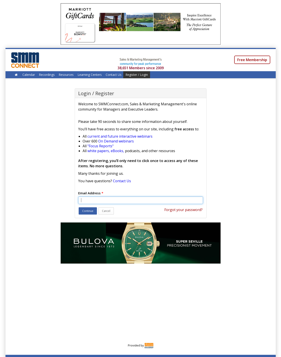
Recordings (47, 75)
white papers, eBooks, (105, 150)
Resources (66, 75)
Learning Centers (90, 75)
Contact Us (113, 75)
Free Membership (252, 59)
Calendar (28, 75)
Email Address (90, 193)
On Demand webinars (116, 141)
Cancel (106, 211)
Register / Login (136, 75)
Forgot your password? (183, 209)
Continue (87, 211)
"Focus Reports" (100, 146)
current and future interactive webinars (119, 136)
